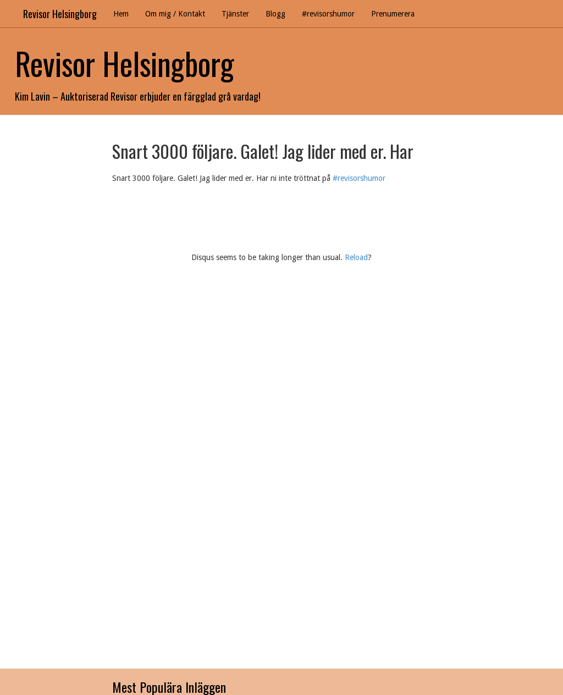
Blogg (275, 13)
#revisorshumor (328, 13)
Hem (121, 13)
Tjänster (235, 13)
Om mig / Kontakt (175, 13)
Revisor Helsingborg (60, 14)
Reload (356, 257)
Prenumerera (393, 13)
